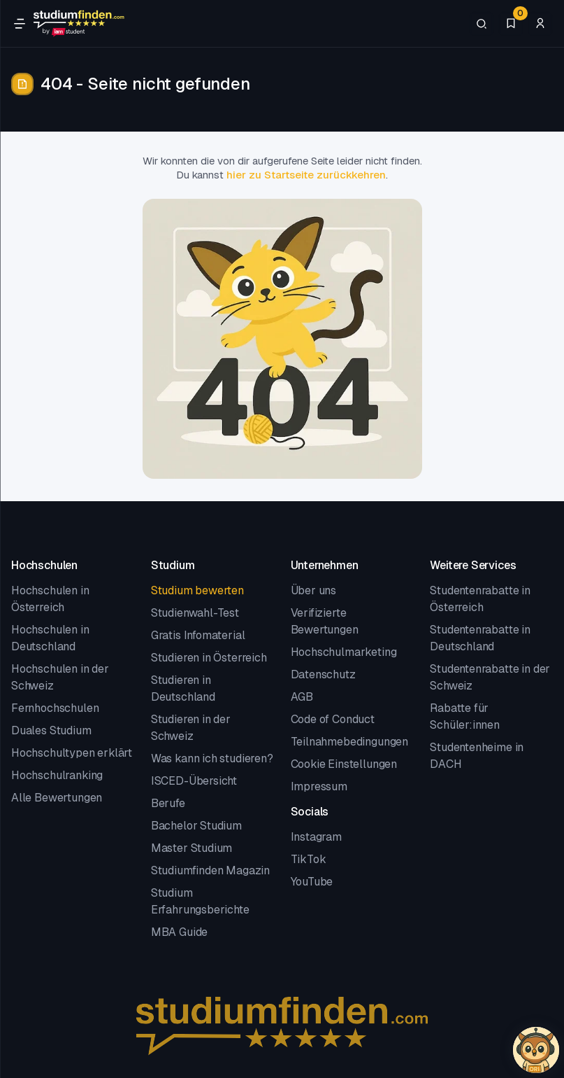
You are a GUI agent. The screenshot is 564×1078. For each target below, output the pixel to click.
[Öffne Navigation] (19, 23)
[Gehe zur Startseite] (79, 24)
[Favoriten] (510, 23)
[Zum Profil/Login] (540, 23)
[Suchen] (481, 23)
